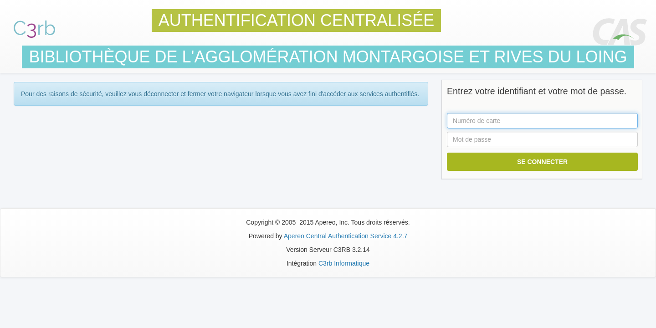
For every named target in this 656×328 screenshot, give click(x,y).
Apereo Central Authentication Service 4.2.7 (346, 236)
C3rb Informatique (343, 263)
